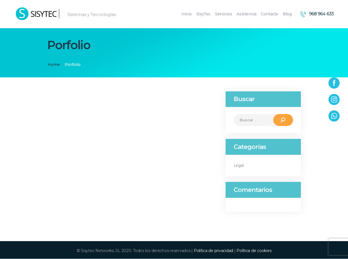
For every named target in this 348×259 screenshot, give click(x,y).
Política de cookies (253, 250)
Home (54, 64)
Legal (239, 165)
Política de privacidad (213, 250)
